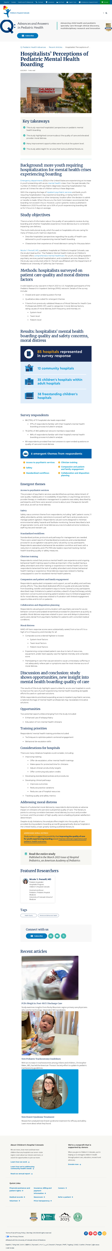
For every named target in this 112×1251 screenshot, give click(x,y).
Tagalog (70, 1245)
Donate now (73, 1164)
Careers (13, 2)
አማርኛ (41, 1245)
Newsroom (38, 1197)
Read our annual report (20, 1174)
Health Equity (29, 915)
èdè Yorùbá (10, 1248)
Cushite (82, 1245)
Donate (105, 2)
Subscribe (27, 36)
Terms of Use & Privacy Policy (15, 1233)
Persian (88, 1245)
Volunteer (14, 1201)
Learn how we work (19, 1162)
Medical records (16, 1197)
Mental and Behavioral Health (48, 915)
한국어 (22, 1245)
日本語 (76, 1245)
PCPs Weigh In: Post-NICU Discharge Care (42, 1003)
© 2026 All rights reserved (42, 1233)
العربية (46, 1245)
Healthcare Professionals (25, 2)
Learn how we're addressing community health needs (22, 1168)
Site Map (29, 1233)
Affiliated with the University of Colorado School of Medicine (26, 1240)
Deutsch (52, 1245)
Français (58, 1245)
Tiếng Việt (15, 1245)
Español (6, 2)
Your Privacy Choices (17, 1236)
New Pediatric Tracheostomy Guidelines (41, 1059)
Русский (35, 1245)
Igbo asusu (95, 1245)
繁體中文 (28, 1245)
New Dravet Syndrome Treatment (38, 1117)
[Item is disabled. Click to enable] (55, 47)
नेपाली (64, 1245)
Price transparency (42, 1201)
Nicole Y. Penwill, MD (40, 879)
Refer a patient (64, 1197)
